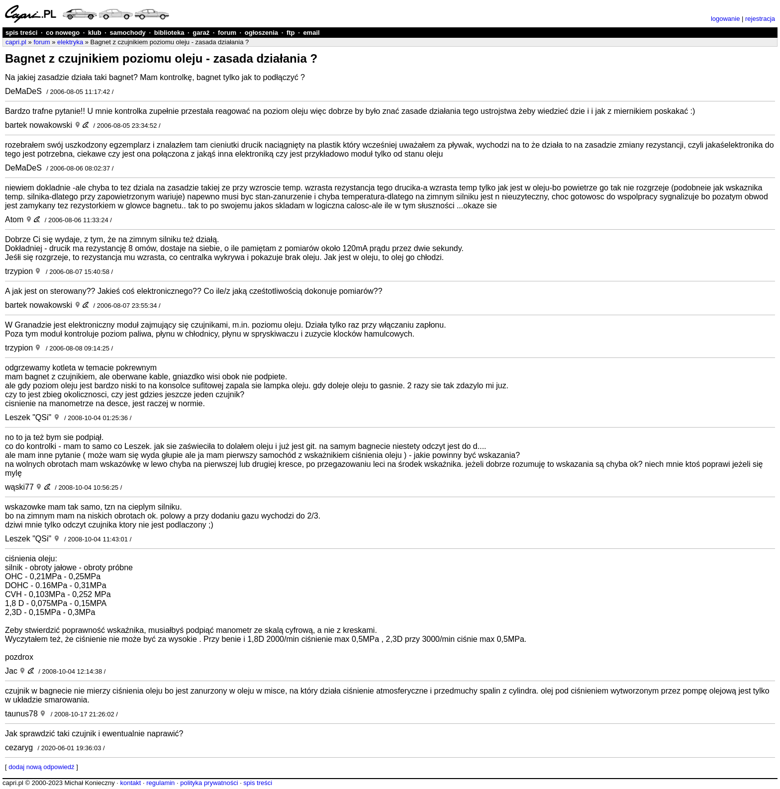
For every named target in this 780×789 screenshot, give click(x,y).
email (311, 32)
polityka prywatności (209, 783)
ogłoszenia (261, 32)
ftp (291, 32)
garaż (201, 32)
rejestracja (760, 18)
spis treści (21, 32)
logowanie (725, 18)
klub (94, 32)
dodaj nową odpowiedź (41, 767)
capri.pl (15, 42)
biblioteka (169, 32)
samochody (128, 32)
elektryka (70, 42)
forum (227, 32)
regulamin (160, 783)
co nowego (63, 32)
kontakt (130, 783)
